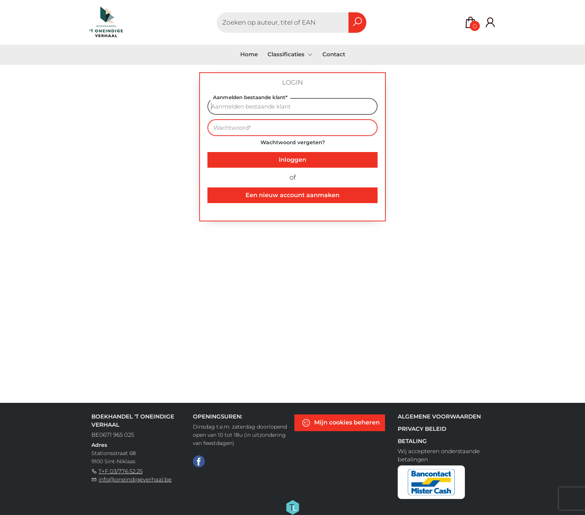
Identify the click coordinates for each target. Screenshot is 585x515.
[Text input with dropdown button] (283, 22)
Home (249, 54)
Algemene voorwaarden (439, 416)
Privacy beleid (422, 428)
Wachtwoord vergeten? (292, 142)
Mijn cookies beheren (340, 422)
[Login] (490, 22)
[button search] (357, 22)
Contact (333, 54)
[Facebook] (199, 461)
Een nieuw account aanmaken (292, 195)
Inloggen (292, 159)
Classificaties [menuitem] (287, 54)
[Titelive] (292, 506)
